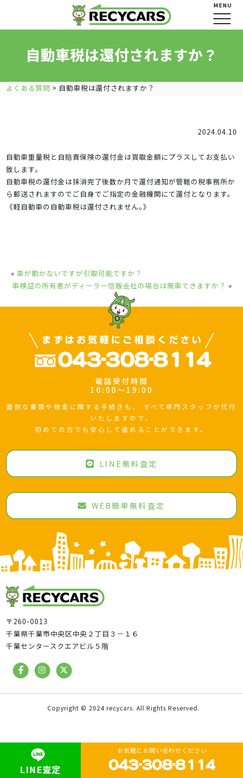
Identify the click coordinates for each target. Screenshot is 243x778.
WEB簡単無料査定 (121, 505)
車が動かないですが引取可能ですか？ (79, 273)
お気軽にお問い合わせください (162, 759)
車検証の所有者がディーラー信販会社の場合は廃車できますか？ (119, 285)
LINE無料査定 (122, 463)
